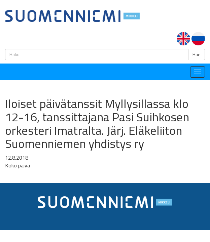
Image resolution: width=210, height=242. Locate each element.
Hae (197, 54)
